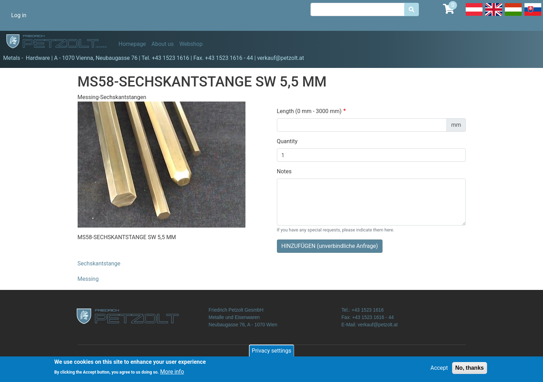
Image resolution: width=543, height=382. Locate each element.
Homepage (132, 44)
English (493, 15)
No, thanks (469, 368)
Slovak (532, 15)
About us (162, 44)
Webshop (191, 44)
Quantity (287, 141)
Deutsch (474, 15)
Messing (88, 279)
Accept (439, 368)
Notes (284, 171)
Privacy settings (271, 351)
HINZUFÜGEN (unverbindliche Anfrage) (329, 246)
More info (172, 372)
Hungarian (513, 15)
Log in (18, 15)
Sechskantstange (99, 263)
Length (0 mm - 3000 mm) (309, 111)
